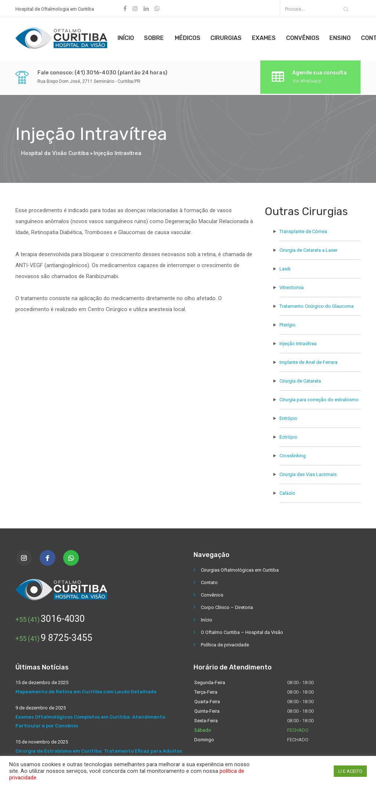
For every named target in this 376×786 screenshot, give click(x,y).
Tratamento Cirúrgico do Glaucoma (316, 304)
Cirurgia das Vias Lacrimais (308, 472)
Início (126, 37)
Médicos (189, 37)
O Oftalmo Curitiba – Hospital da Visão (242, 630)
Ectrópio (288, 435)
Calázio (287, 491)
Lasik (285, 267)
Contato (209, 580)
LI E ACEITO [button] (350, 771)
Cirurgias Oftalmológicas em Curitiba (240, 568)
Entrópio (288, 416)
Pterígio (287, 323)
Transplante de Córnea (303, 229)
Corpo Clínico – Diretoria (227, 605)
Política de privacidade (225, 643)
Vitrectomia (291, 285)
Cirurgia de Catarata (300, 379)
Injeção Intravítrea (298, 341)
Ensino (345, 37)
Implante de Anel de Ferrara (308, 360)
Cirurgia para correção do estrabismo (319, 398)
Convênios (307, 37)
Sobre (156, 37)
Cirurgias (229, 37)
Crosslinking (292, 454)
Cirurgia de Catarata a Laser (308, 248)
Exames (267, 37)
